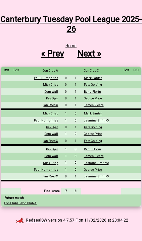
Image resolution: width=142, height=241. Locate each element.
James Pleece (94, 105)
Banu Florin (92, 91)
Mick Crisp (50, 84)
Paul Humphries (46, 78)
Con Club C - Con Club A (20, 203)
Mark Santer (93, 78)
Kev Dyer (52, 98)
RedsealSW (31, 220)
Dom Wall (51, 91)
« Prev (52, 54)
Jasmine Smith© (96, 120)
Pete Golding (93, 84)
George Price (93, 98)
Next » (89, 54)
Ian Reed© (50, 105)
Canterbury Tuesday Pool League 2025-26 (71, 24)
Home (71, 46)
